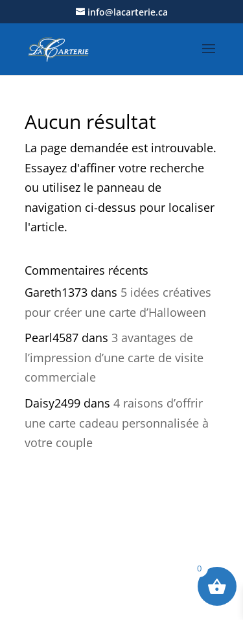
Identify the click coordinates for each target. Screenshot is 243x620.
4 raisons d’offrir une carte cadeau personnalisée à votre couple (117, 422)
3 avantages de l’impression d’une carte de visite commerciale (114, 357)
